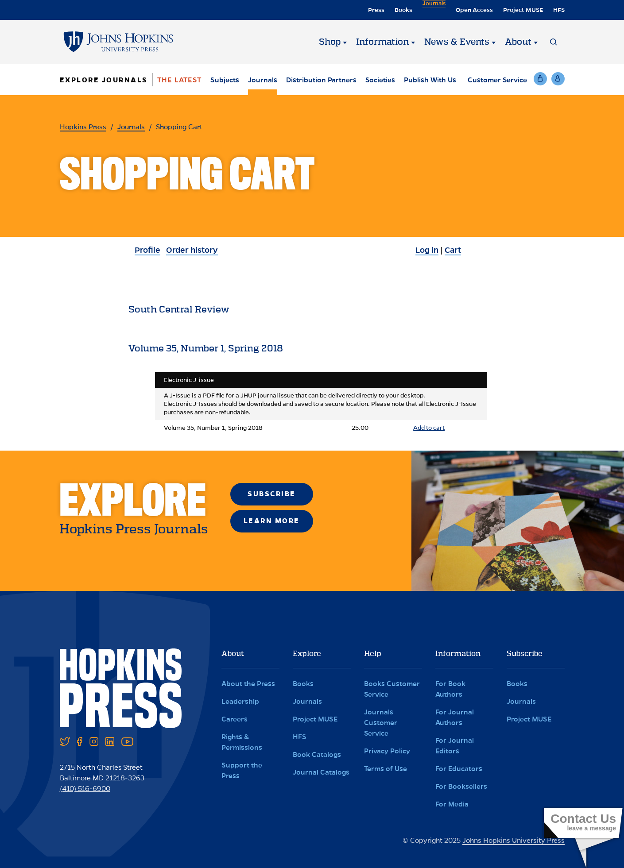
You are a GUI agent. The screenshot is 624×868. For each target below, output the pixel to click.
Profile (147, 250)
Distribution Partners (321, 80)
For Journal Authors (454, 717)
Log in (426, 250)
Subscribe (272, 494)
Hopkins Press (83, 127)
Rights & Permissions (241, 742)
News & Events (456, 42)
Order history (192, 250)
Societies (380, 80)
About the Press (248, 683)
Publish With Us (430, 80)
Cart (453, 250)
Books (402, 10)
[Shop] (345, 42)
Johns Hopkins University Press (513, 840)
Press (374, 10)
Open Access (474, 10)
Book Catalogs (317, 754)
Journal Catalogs (321, 772)
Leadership (240, 701)
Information (382, 42)
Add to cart (429, 427)
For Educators (458, 768)
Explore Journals (104, 80)
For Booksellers (461, 786)
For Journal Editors (454, 746)
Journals (433, 10)
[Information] (413, 42)
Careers (234, 719)
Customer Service (497, 80)
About (518, 42)
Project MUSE (523, 10)
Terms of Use (385, 768)
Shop (330, 42)
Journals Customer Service (380, 722)
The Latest (179, 80)
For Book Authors (450, 689)
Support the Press (241, 770)
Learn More (272, 521)
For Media (452, 804)
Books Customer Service (392, 689)
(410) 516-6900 (85, 788)
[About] (536, 42)
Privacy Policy (387, 751)
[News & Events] (494, 42)
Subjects (224, 80)
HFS (559, 10)
